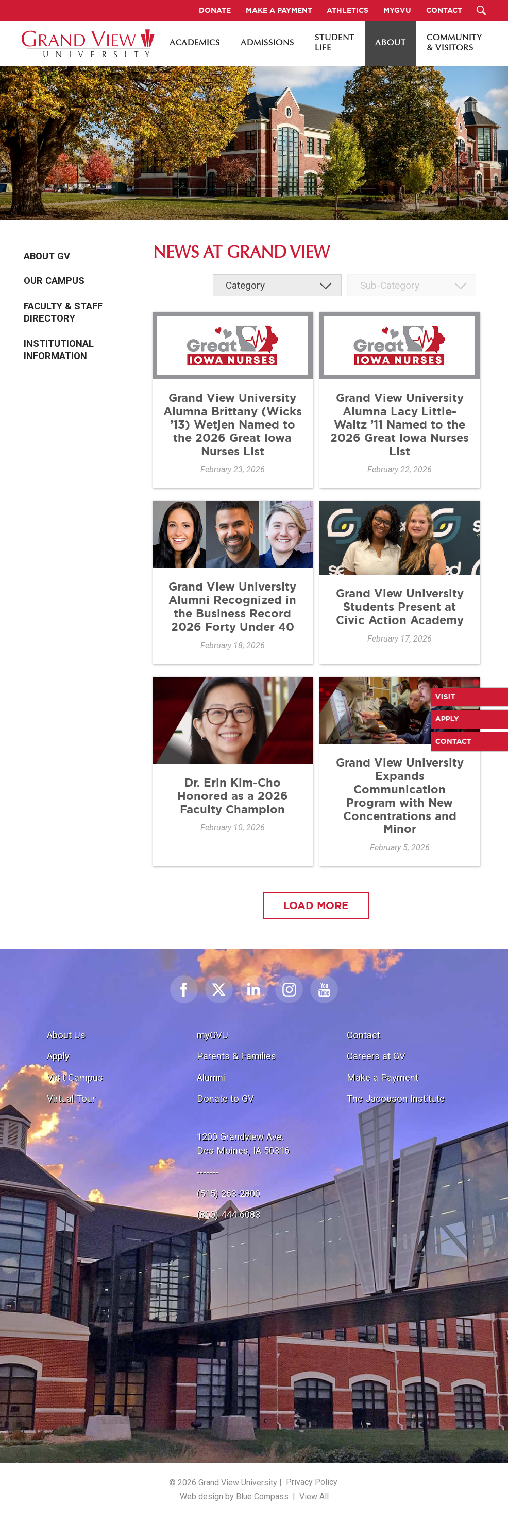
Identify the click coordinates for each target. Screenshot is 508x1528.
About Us (66, 1034)
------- (207, 1172)
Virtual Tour (71, 1098)
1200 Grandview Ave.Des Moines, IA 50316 (243, 1144)
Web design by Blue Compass (234, 1496)
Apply (58, 1056)
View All (314, 1496)
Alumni (211, 1077)
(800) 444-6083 (228, 1214)
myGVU (212, 1034)
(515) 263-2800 (228, 1193)
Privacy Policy (311, 1482)
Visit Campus (75, 1077)
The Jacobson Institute (396, 1098)
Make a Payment (382, 1077)
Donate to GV (225, 1098)
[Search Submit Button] (481, 10)
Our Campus (54, 281)
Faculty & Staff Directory (63, 312)
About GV (47, 256)
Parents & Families (236, 1056)
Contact (363, 1034)
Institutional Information (59, 350)
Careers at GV (376, 1056)
